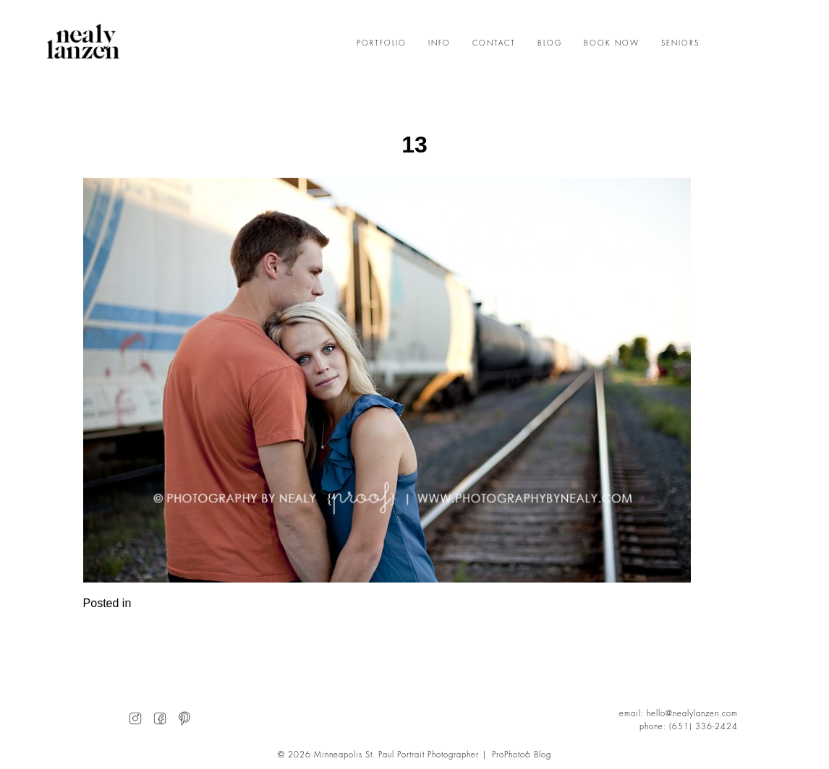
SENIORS (680, 43)
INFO (439, 43)
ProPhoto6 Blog (521, 755)
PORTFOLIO (382, 43)
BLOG (549, 43)
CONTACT (494, 43)
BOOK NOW (611, 43)
